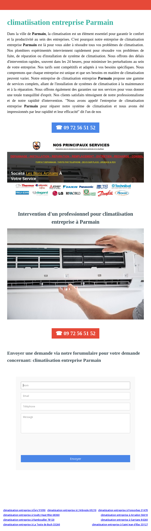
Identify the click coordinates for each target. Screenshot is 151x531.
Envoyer (75, 459)
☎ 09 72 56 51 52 (76, 128)
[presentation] (51, 445)
